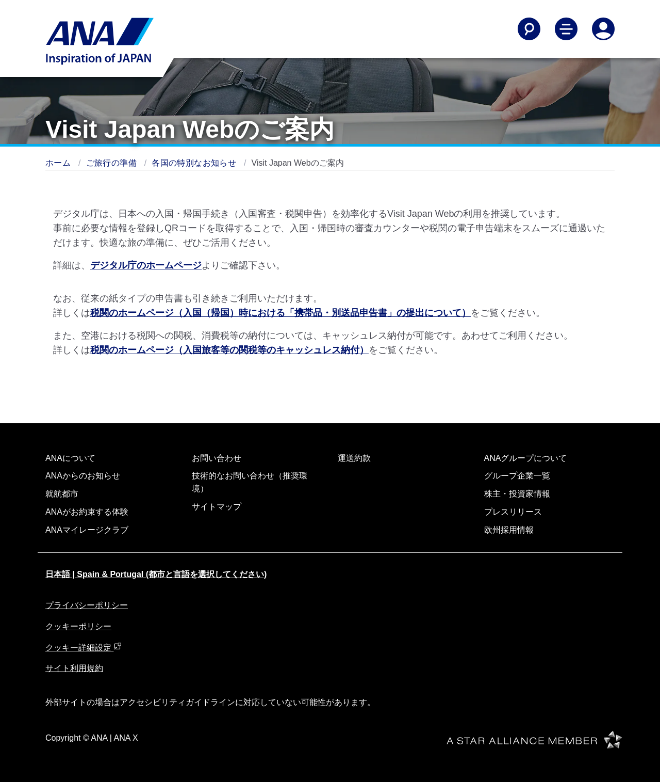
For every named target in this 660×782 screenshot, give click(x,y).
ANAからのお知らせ (82, 475)
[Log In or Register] (603, 29)
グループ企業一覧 (517, 475)
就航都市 (61, 493)
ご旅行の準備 (112, 162)
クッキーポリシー (78, 626)
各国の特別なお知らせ (195, 162)
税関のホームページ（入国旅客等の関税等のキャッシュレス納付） (229, 350)
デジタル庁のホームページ (146, 265)
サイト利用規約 (74, 668)
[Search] (529, 29)
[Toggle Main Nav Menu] (566, 29)
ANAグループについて (525, 458)
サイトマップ (216, 506)
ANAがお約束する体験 (86, 511)
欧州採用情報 (509, 529)
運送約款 (354, 458)
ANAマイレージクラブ (86, 529)
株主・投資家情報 (517, 493)
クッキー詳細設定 (83, 647)
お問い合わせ (216, 458)
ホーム (59, 162)
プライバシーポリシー (86, 605)
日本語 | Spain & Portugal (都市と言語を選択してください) (156, 574)
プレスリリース (513, 511)
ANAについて (70, 458)
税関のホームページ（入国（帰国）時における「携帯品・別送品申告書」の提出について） (280, 313)
